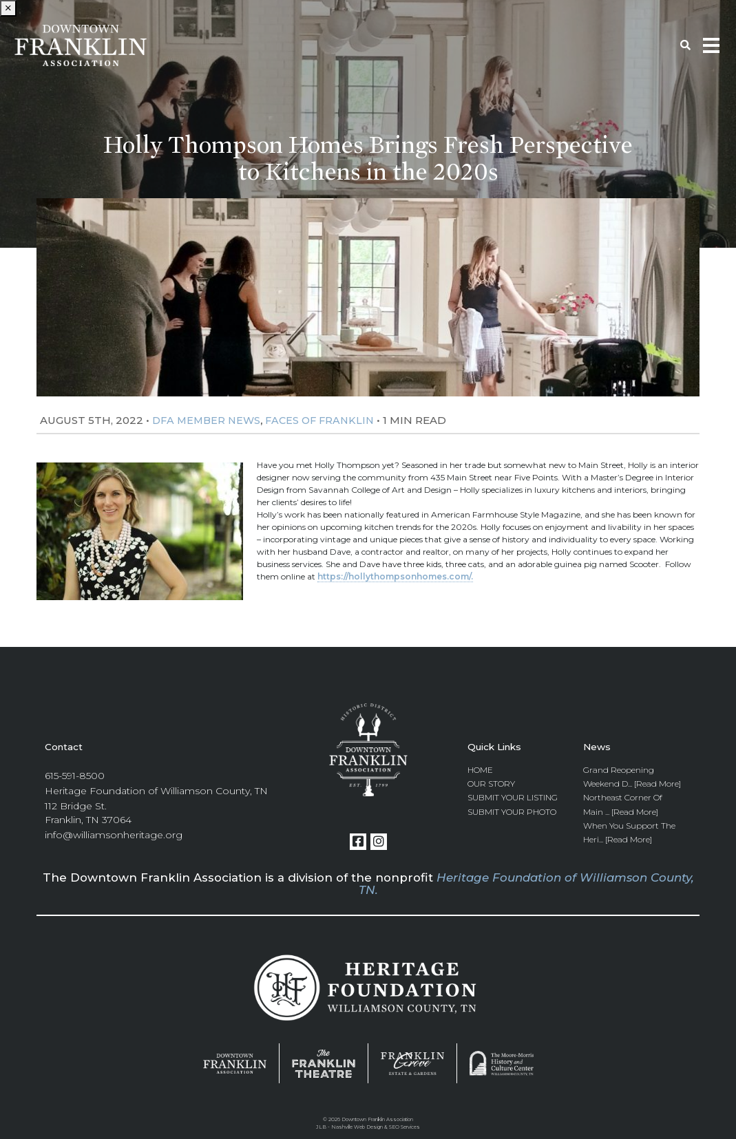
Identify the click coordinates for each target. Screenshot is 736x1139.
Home (480, 770)
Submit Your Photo (511, 812)
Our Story (491, 783)
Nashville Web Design (357, 1127)
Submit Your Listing (512, 797)
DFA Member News (206, 420)
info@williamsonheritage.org (113, 835)
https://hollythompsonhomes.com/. (395, 576)
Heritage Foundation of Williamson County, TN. (526, 884)
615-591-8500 (75, 775)
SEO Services (404, 1127)
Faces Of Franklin (319, 420)
